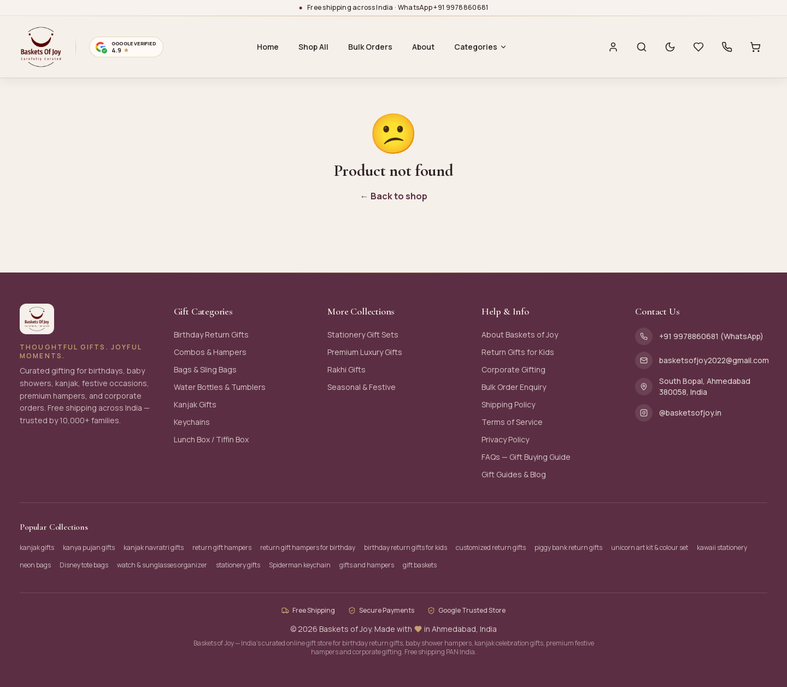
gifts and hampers (366, 565)
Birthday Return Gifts (211, 334)
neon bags (35, 565)
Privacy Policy (505, 439)
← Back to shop (393, 196)
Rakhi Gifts (346, 369)
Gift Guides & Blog (513, 474)
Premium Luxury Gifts (364, 352)
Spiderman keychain (300, 565)
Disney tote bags (84, 565)
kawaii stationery (722, 547)
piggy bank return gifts (568, 547)
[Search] (642, 47)
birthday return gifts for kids (405, 547)
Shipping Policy (508, 404)
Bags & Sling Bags (205, 369)
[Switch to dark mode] (670, 47)
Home (268, 47)
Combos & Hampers (210, 352)
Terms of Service (512, 422)
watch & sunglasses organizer (162, 565)
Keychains (192, 422)
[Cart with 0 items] (755, 47)
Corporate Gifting (513, 369)
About (423, 47)
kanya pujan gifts (89, 547)
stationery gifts (238, 565)
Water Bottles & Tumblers (220, 387)
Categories (480, 47)
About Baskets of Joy (519, 334)
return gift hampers (221, 547)
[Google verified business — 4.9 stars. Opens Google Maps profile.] (126, 47)
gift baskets (420, 565)
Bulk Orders (370, 47)
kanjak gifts (37, 547)
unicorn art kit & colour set (649, 547)
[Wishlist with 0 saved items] (698, 47)
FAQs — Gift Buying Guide (526, 457)
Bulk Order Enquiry (513, 387)
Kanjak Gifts (195, 404)
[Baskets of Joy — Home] (41, 47)
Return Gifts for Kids (517, 352)
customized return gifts (491, 547)
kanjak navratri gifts (154, 547)
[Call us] (727, 47)
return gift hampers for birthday (307, 547)
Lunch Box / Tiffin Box (211, 439)
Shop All (313, 47)
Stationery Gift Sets (362, 334)
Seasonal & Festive (361, 387)
